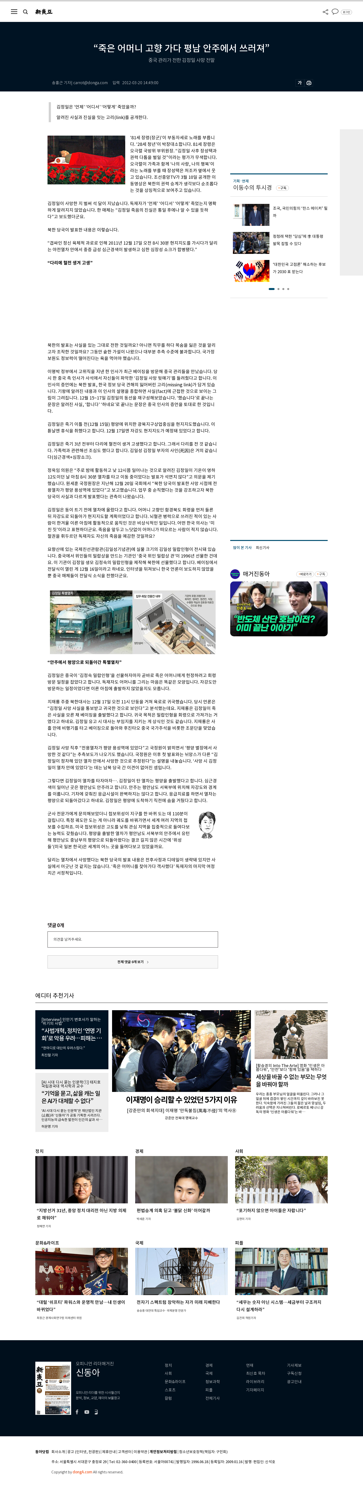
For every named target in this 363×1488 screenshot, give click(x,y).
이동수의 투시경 (252, 187)
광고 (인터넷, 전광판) (83, 1452)
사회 (168, 1373)
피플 (209, 1390)
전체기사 (212, 1398)
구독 (283, 188)
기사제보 (294, 1365)
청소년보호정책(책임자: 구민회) (203, 1452)
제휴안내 (109, 1452)
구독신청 (294, 1373)
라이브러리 (255, 1381)
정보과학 (212, 1381)
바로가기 (305, 574)
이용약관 (140, 1452)
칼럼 (168, 1398)
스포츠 (170, 1390)
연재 (249, 1365)
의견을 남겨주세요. (67, 939)
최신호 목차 (255, 1373)
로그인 (346, 12)
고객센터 (125, 1452)
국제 (209, 1373)
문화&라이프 (175, 1381)
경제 (209, 1365)
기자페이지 (255, 1390)
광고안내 (294, 1381)
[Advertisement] (121, 303)
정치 (168, 1365)
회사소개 (58, 1452)
